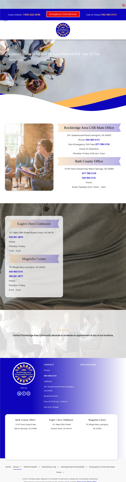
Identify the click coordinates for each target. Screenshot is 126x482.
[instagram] (28, 393)
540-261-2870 (16, 237)
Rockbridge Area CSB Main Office (89, 128)
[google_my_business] (19, 393)
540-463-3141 (93, 140)
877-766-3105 (102, 144)
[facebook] (24, 393)
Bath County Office (89, 161)
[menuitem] (8, 467)
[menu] (5, 20)
